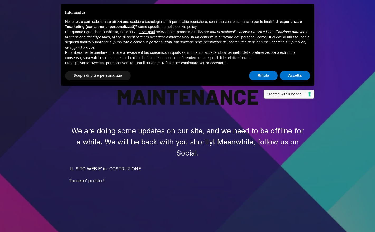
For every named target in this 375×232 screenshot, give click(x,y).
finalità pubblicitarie (95, 42)
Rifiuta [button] (263, 75)
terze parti (147, 32)
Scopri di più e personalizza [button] (98, 75)
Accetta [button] (295, 75)
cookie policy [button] (185, 27)
